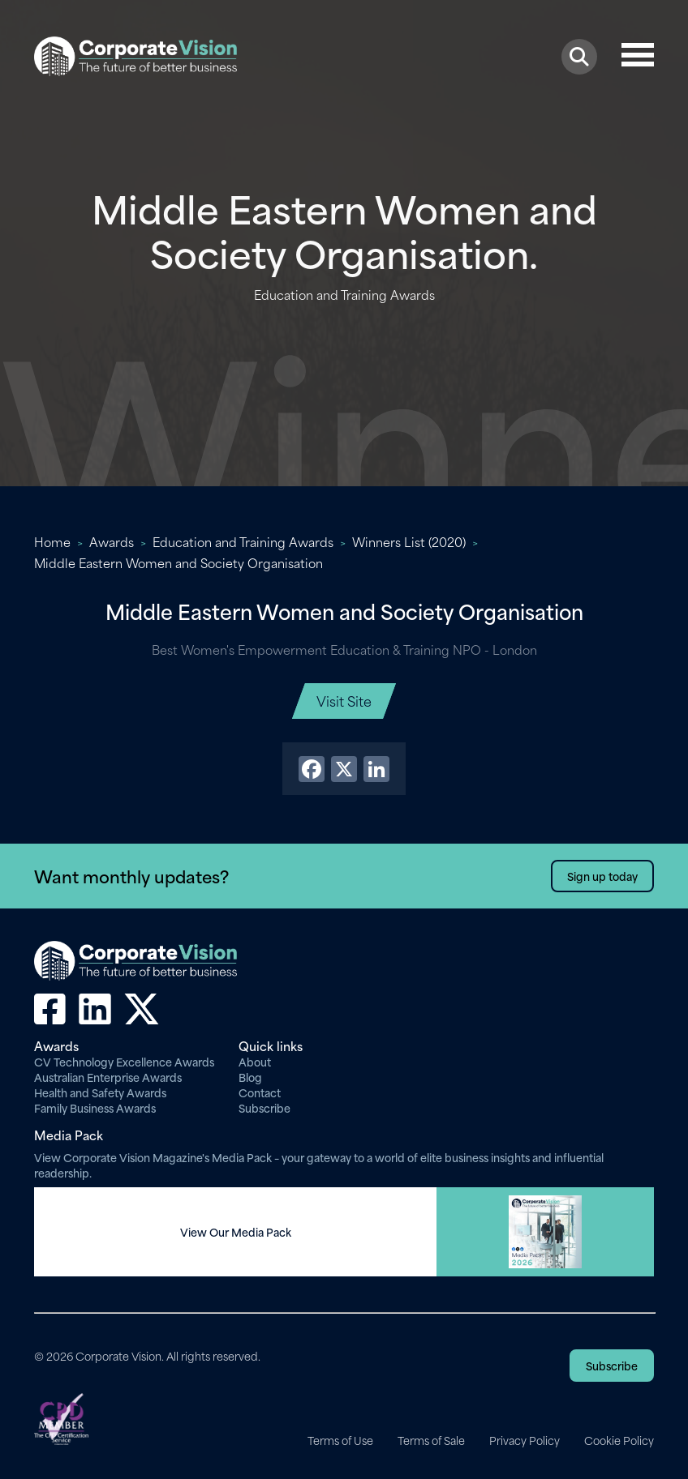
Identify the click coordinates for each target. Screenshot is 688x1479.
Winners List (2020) (409, 541)
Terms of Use (340, 1440)
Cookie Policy (619, 1440)
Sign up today (602, 875)
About (255, 1061)
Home (52, 541)
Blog (250, 1076)
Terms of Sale (431, 1440)
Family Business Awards (95, 1107)
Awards (111, 541)
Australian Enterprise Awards (108, 1076)
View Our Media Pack (235, 1231)
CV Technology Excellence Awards (124, 1061)
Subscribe (264, 1107)
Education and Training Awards (243, 541)
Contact (260, 1092)
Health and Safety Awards (100, 1092)
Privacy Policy (524, 1440)
